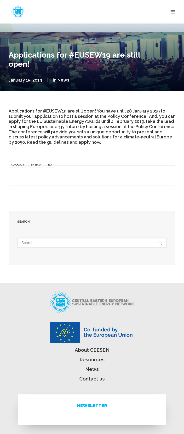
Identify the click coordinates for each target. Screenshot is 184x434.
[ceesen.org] (18, 11)
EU (50, 164)
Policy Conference (155, 126)
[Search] (92, 243)
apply (15, 121)
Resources (92, 360)
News (63, 80)
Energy (36, 164)
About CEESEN (92, 350)
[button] (173, 12)
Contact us (92, 379)
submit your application (33, 116)
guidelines (58, 142)
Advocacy (17, 164)
